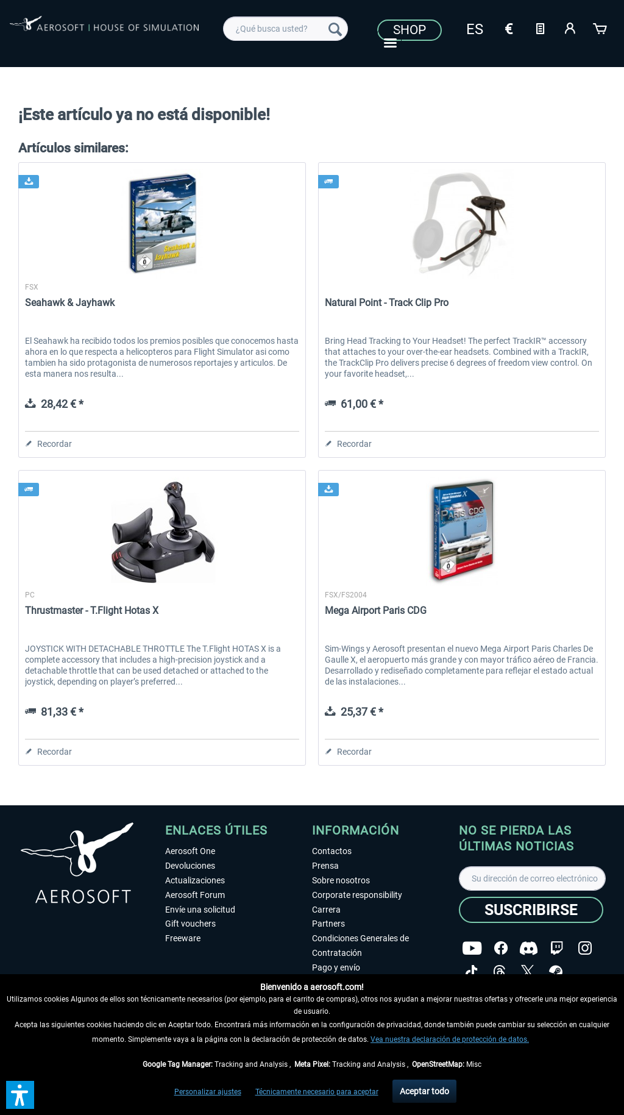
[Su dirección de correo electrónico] (532, 878)
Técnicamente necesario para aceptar (316, 1092)
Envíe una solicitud (200, 909)
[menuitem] (285, 28)
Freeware (182, 938)
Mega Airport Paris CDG (376, 610)
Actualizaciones (195, 880)
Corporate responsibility (357, 895)
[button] (20, 1095)
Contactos (332, 851)
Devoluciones (190, 866)
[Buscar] (335, 28)
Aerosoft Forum (195, 895)
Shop (409, 30)
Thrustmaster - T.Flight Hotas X (91, 610)
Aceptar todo (424, 1091)
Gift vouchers (190, 923)
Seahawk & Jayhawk (70, 302)
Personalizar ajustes (207, 1092)
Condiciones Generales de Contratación (360, 945)
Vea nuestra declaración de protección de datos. (449, 1039)
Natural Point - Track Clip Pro (386, 302)
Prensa (325, 866)
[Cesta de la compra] (601, 27)
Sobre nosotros (341, 880)
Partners (328, 923)
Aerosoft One (190, 851)
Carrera (326, 909)
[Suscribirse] (531, 910)
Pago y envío (336, 967)
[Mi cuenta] (570, 27)
